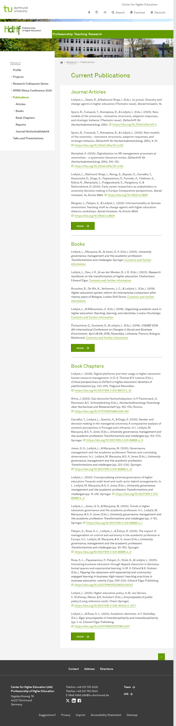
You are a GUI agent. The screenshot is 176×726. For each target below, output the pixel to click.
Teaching (80, 34)
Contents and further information (110, 280)
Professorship (63, 34)
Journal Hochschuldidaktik (32, 131)
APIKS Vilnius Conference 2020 (32, 90)
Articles (20, 104)
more (80, 226)
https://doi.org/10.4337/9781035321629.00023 (104, 584)
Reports (21, 124)
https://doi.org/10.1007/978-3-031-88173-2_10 (103, 390)
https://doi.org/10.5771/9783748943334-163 (102, 411)
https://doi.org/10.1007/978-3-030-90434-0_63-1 (105, 605)
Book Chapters (25, 117)
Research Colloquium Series (30, 83)
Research (95, 34)
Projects (18, 76)
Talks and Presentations (28, 138)
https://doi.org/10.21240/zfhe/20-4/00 (99, 145)
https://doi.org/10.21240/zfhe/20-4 (134, 124)
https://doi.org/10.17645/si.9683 (128, 195)
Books (20, 111)
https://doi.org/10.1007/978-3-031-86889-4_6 (103, 552)
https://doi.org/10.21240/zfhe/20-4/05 (99, 166)
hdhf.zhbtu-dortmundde (92, 695)
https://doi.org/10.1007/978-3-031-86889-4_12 (103, 469)
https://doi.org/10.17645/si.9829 (95, 215)
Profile (17, 70)
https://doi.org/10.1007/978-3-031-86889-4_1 (114, 522)
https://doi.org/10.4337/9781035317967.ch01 (102, 626)
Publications (21, 97)
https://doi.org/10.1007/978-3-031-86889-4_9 (114, 440)
